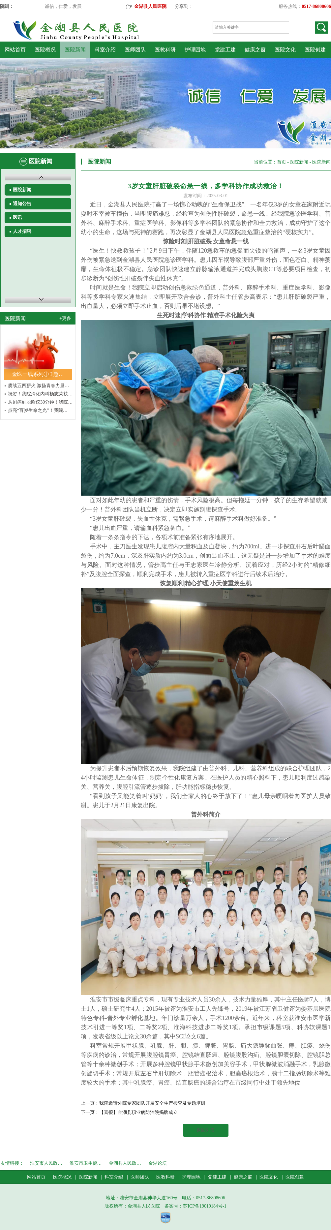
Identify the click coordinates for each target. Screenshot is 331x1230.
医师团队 (135, 49)
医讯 (17, 217)
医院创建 (315, 49)
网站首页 (15, 49)
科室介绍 (105, 49)
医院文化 (285, 49)
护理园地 (195, 49)
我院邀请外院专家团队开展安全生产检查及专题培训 (152, 1103)
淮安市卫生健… (86, 1163)
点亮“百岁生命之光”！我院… (37, 410)
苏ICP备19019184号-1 (204, 1206)
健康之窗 (255, 49)
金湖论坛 (157, 1163)
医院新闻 (75, 49)
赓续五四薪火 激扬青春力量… (38, 385)
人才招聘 (22, 231)
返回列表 (205, 1130)
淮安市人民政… (46, 1163)
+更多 (65, 318)
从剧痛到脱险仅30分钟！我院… (40, 402)
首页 (281, 162)
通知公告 (22, 203)
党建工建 (225, 49)
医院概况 (45, 49)
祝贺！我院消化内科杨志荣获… (40, 393)
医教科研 (165, 49)
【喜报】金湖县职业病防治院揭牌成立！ (140, 1112)
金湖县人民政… (125, 1163)
